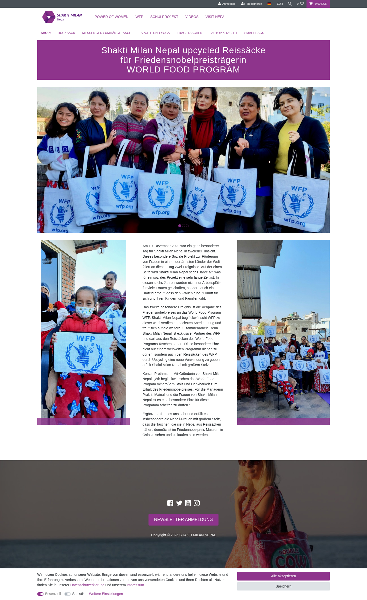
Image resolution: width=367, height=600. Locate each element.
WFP (139, 17)
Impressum (135, 585)
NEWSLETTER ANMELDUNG (183, 519)
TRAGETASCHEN (189, 33)
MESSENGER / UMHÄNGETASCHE (108, 33)
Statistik (78, 594)
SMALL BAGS (254, 33)
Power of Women (111, 17)
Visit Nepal (216, 17)
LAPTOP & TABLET (223, 33)
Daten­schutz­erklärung (87, 585)
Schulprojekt (164, 17)
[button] (59, 160)
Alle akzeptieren (283, 576)
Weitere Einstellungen (106, 594)
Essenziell (53, 594)
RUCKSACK (66, 33)
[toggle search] (289, 4)
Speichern (283, 586)
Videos (191, 17)
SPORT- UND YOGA (155, 33)
